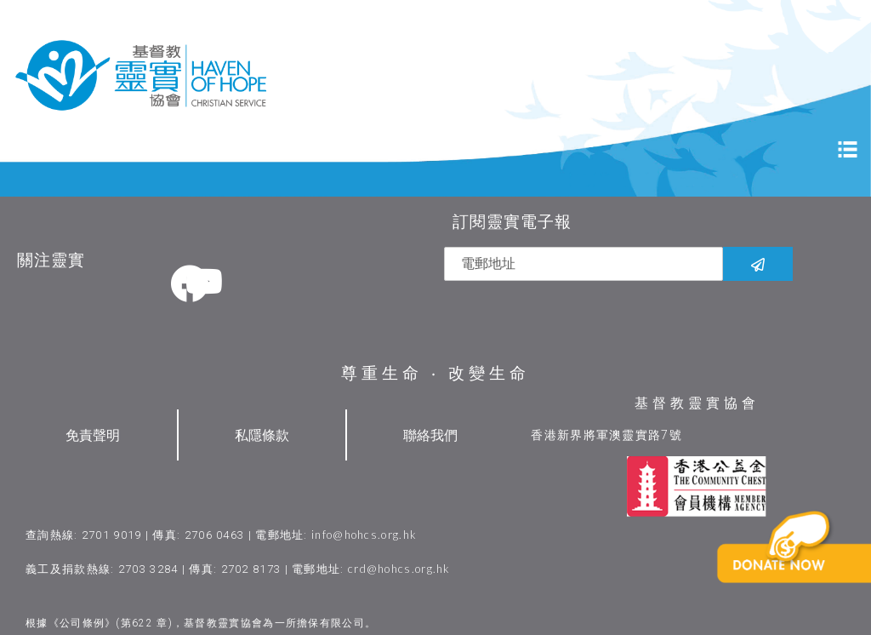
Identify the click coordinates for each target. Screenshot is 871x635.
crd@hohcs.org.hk (399, 568)
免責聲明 (92, 434)
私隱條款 (262, 434)
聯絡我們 (430, 434)
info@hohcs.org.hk (364, 534)
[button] (798, 574)
